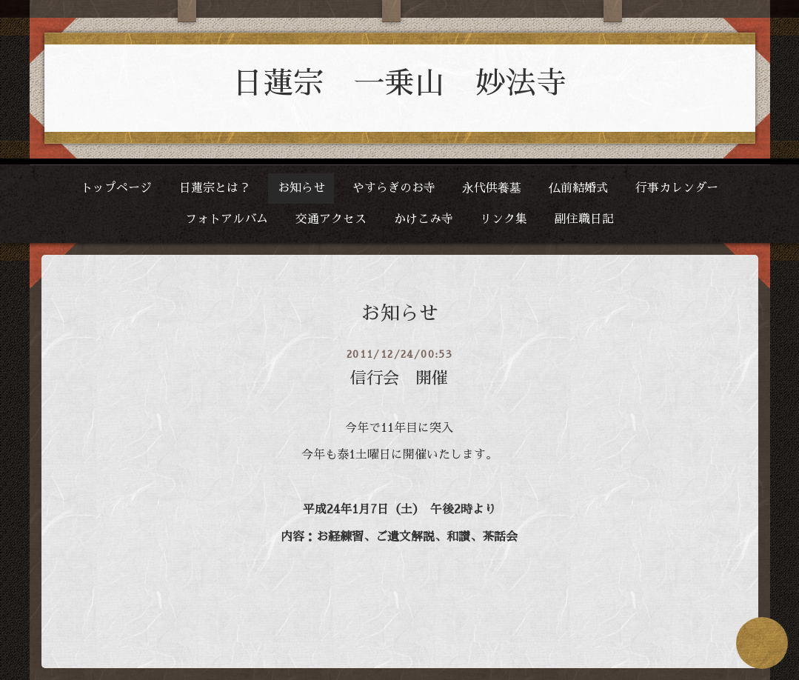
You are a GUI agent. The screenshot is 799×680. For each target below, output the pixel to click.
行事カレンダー (676, 188)
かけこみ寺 (423, 219)
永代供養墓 (491, 188)
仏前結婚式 (578, 188)
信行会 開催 (399, 378)
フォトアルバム (226, 219)
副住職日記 (584, 219)
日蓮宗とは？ (214, 188)
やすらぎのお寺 (393, 188)
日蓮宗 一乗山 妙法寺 (399, 83)
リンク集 (503, 219)
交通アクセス (331, 219)
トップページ (116, 188)
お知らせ (301, 188)
